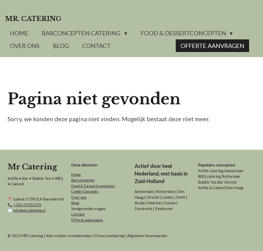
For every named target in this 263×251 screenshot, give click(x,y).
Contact (78, 214)
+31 (27, 205)
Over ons (78, 197)
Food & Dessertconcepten (93, 186)
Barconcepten (83, 180)
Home (76, 174)
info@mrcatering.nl (29, 210)
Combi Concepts (84, 191)
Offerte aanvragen (87, 220)
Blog (75, 202)
